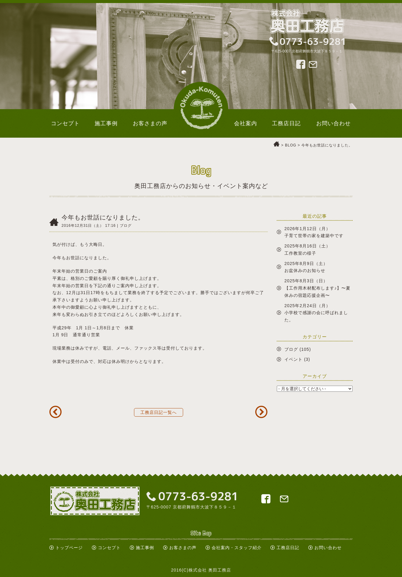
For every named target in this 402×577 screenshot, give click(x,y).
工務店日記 (287, 547)
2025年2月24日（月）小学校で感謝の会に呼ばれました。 (316, 313)
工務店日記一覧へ (158, 412)
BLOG (290, 145)
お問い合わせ (328, 547)
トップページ (69, 547)
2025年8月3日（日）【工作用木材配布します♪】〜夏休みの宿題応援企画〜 (317, 288)
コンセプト (109, 547)
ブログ (291, 349)
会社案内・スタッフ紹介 (237, 547)
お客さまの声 (182, 547)
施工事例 (145, 547)
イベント (293, 359)
